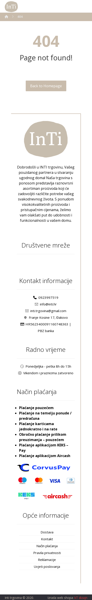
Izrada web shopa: (60, 598)
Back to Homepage (46, 85)
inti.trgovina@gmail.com (45, 311)
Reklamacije (47, 559)
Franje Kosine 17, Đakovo (46, 317)
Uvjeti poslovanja (47, 566)
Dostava (47, 532)
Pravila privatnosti (47, 552)
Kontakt (47, 539)
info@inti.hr (46, 304)
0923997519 (45, 297)
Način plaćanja (47, 546)
